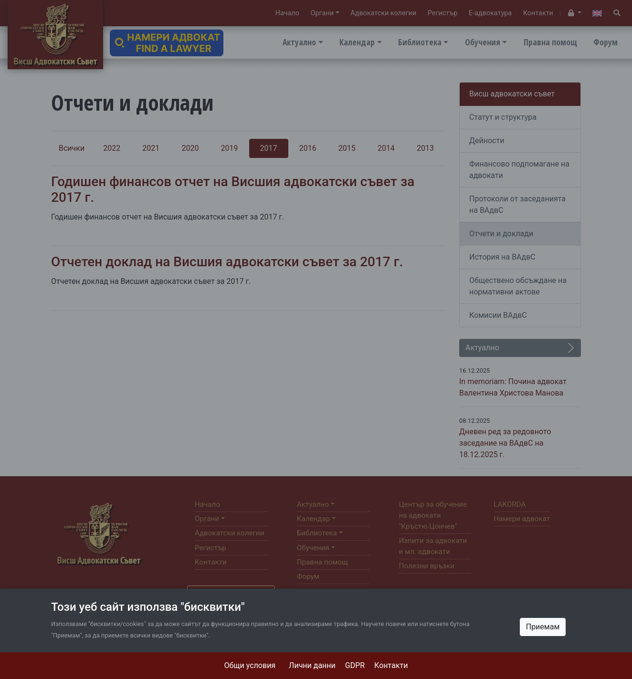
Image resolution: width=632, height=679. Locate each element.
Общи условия (250, 665)
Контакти (391, 665)
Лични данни (312, 665)
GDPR (355, 665)
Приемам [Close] (543, 626)
